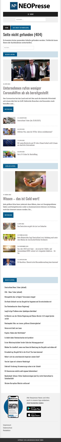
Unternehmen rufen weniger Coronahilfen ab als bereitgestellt (25, 90)
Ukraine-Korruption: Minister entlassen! (17, 383)
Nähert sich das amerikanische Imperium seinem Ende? (22, 357)
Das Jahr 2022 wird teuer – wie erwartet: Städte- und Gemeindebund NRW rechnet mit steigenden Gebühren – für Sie (36, 251)
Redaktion (6, 430)
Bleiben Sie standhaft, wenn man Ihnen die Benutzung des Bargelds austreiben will (30, 347)
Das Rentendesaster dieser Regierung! (17, 306)
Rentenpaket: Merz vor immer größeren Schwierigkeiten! (22, 323)
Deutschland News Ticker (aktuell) (15, 287)
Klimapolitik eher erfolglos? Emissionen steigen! (20, 297)
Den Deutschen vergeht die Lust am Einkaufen (31, 226)
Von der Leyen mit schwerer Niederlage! (17, 361)
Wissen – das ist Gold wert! (21, 198)
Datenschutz (7, 428)
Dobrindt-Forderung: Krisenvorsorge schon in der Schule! (23, 366)
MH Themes (40, 440)
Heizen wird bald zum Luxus (13, 328)
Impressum (7, 425)
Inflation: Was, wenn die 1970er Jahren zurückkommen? (34, 132)
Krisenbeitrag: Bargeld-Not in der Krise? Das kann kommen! (24, 352)
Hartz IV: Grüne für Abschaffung (27, 154)
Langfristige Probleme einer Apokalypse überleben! (20, 311)
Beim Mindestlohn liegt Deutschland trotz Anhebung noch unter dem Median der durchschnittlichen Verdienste (37, 238)
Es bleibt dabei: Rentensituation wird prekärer (19, 337)
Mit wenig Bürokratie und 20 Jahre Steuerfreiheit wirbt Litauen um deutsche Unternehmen (37, 144)
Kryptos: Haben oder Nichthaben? (15, 333)
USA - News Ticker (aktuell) (13, 292)
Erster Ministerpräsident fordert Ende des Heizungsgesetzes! (24, 342)
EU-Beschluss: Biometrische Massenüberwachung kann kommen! (37, 262)
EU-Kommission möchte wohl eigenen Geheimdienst (21, 371)
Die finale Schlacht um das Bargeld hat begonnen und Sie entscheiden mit (28, 301)
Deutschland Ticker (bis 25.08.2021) (29, 120)
